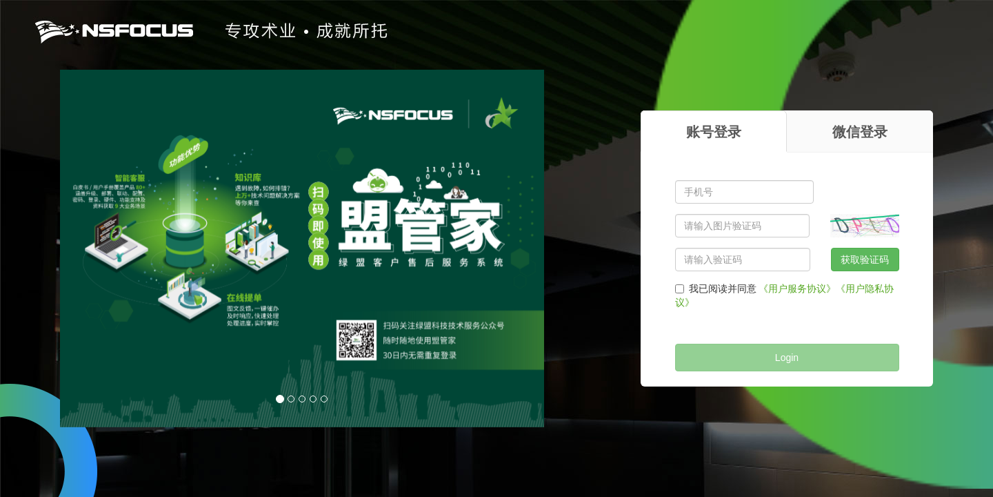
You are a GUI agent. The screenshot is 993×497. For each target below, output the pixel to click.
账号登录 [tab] (713, 131)
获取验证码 (865, 259)
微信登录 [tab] (859, 131)
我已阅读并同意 (715, 288)
